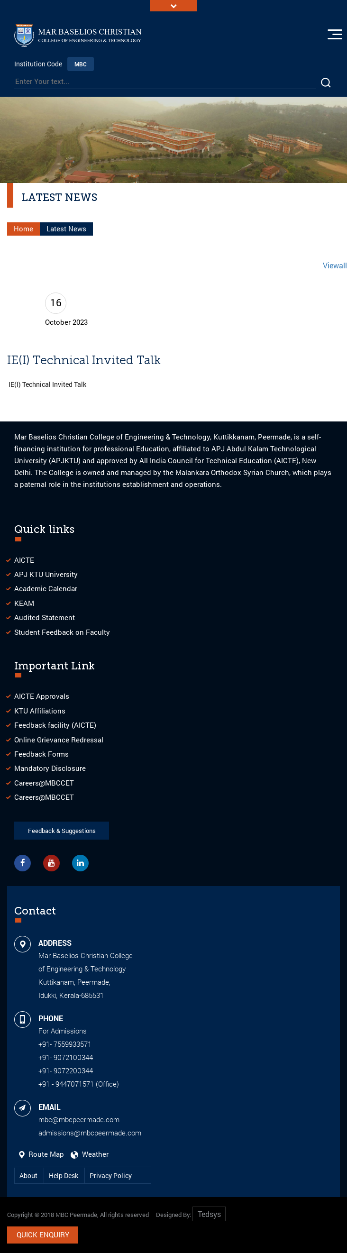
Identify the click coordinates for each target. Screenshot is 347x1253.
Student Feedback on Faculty (62, 632)
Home (23, 228)
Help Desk (64, 1175)
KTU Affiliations (39, 710)
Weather (90, 1154)
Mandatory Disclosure (50, 768)
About (29, 1175)
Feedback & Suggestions (62, 830)
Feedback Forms (41, 754)
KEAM (24, 603)
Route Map (42, 1154)
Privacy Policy (111, 1175)
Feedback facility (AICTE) (55, 725)
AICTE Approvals (41, 696)
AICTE (24, 560)
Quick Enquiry (43, 1235)
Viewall (335, 265)
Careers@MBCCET (44, 782)
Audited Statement (44, 617)
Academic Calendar (45, 589)
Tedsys (209, 1214)
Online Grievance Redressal (58, 739)
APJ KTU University (46, 574)
